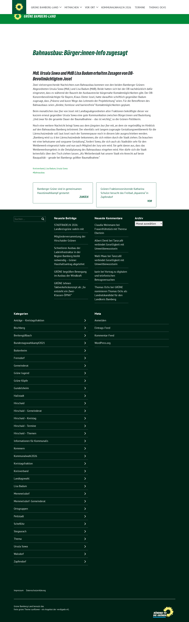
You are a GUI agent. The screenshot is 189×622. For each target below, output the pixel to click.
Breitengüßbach (23, 331)
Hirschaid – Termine (25, 421)
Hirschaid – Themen (25, 429)
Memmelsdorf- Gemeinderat (29, 497)
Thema (18, 534)
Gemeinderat (21, 361)
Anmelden (100, 316)
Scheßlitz (19, 519)
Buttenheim (20, 346)
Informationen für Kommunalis (31, 436)
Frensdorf (19, 353)
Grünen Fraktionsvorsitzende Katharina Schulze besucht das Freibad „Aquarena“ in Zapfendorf (126, 191)
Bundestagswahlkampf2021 (29, 338)
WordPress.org (102, 338)
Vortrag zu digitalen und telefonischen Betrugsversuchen (111, 271)
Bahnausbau (39, 168)
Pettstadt (19, 512)
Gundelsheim (21, 383)
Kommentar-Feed (104, 331)
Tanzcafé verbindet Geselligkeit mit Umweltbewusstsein (109, 240)
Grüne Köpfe (21, 376)
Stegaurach (20, 527)
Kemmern (19, 444)
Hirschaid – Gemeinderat (28, 406)
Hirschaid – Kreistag (25, 414)
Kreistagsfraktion (23, 459)
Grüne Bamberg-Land (40, 16)
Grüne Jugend (21, 368)
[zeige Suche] (170, 4)
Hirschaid (19, 398)
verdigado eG (63, 605)
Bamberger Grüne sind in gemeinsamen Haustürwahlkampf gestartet (63, 189)
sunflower (35, 605)
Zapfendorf (20, 557)
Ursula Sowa (62, 164)
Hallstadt (19, 391)
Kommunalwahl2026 (25, 451)
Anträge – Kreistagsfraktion (29, 316)
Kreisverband (39, 164)
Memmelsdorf (21, 489)
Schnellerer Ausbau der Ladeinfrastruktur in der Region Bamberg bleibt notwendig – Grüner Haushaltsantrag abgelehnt (69, 251)
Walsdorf (19, 549)
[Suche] (166, 4)
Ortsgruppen (21, 504)
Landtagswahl (21, 474)
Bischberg (19, 323)
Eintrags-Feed (102, 323)
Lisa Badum (50, 164)
